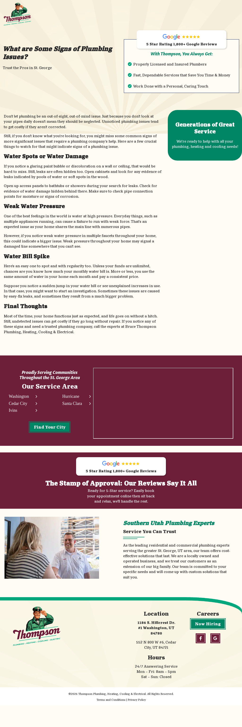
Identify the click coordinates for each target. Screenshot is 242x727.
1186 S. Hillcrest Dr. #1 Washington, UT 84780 (156, 649)
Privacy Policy (137, 721)
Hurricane (69, 398)
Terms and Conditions (110, 721)
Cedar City (18, 405)
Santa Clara (71, 405)
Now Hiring (208, 645)
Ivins (13, 412)
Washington (19, 398)
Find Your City (49, 428)
